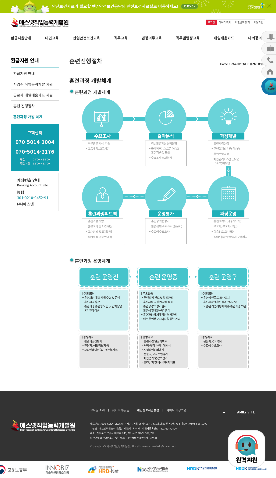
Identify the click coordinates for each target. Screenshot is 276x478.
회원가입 (258, 22)
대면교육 (52, 37)
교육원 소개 (97, 410)
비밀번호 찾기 (242, 22)
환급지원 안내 (24, 73)
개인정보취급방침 (148, 410)
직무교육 (121, 37)
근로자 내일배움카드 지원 (33, 95)
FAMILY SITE (245, 411)
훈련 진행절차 (24, 105)
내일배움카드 (224, 37)
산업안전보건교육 (86, 37)
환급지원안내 (21, 37)
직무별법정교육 (188, 37)
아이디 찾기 (225, 22)
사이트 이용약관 (176, 410)
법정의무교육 (152, 37)
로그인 (211, 22)
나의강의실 (256, 37)
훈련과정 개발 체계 (28, 116)
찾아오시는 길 (121, 410)
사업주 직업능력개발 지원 (33, 84)
